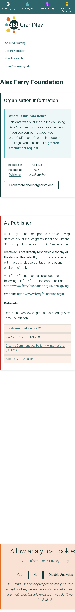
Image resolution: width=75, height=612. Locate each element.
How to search (14, 58)
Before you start (15, 50)
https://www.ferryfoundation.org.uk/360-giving (36, 286)
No (35, 575)
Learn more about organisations (31, 185)
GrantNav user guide (17, 66)
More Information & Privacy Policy (45, 561)
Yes (19, 575)
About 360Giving (15, 43)
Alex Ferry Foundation (20, 359)
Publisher (15, 174)
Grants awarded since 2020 (24, 328)
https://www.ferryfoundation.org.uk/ (42, 294)
